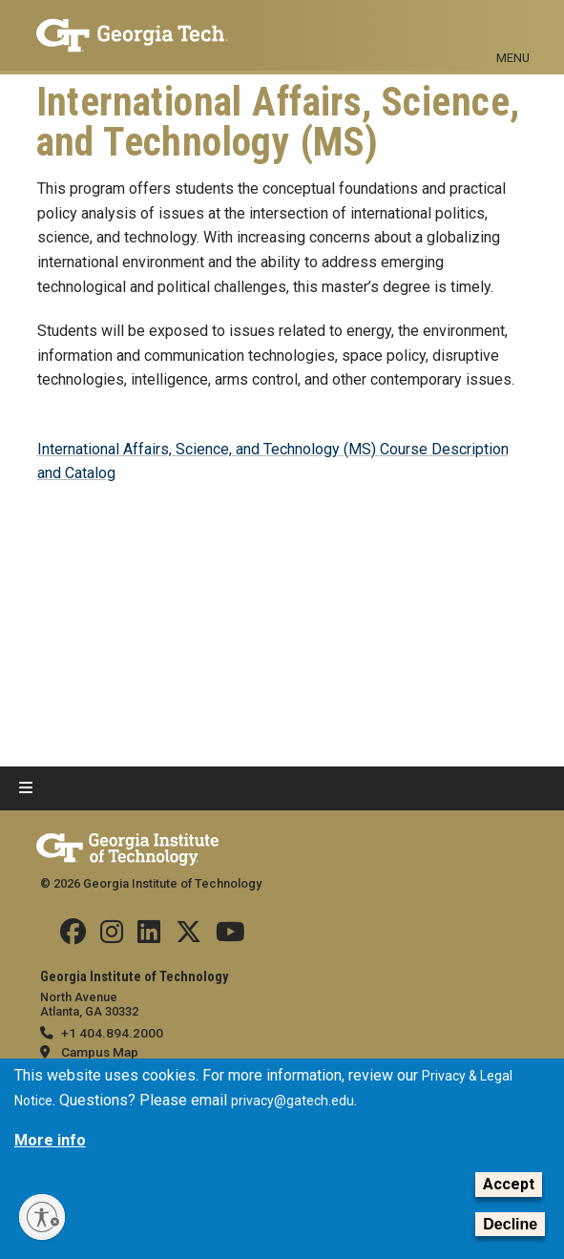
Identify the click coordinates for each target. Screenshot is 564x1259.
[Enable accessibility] (42, 1217)
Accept (508, 1184)
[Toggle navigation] (513, 27)
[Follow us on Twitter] (188, 936)
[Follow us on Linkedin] (148, 936)
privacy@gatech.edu (292, 1100)
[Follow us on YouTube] (230, 936)
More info (50, 1140)
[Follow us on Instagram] (111, 936)
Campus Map (99, 1052)
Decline (510, 1224)
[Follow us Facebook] (73, 936)
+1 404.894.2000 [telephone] (112, 1032)
